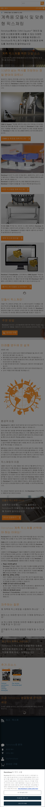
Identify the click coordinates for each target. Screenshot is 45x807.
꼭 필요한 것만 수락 (22, 802)
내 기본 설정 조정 (22, 797)
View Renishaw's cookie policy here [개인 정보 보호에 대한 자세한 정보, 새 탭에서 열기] (28, 793)
